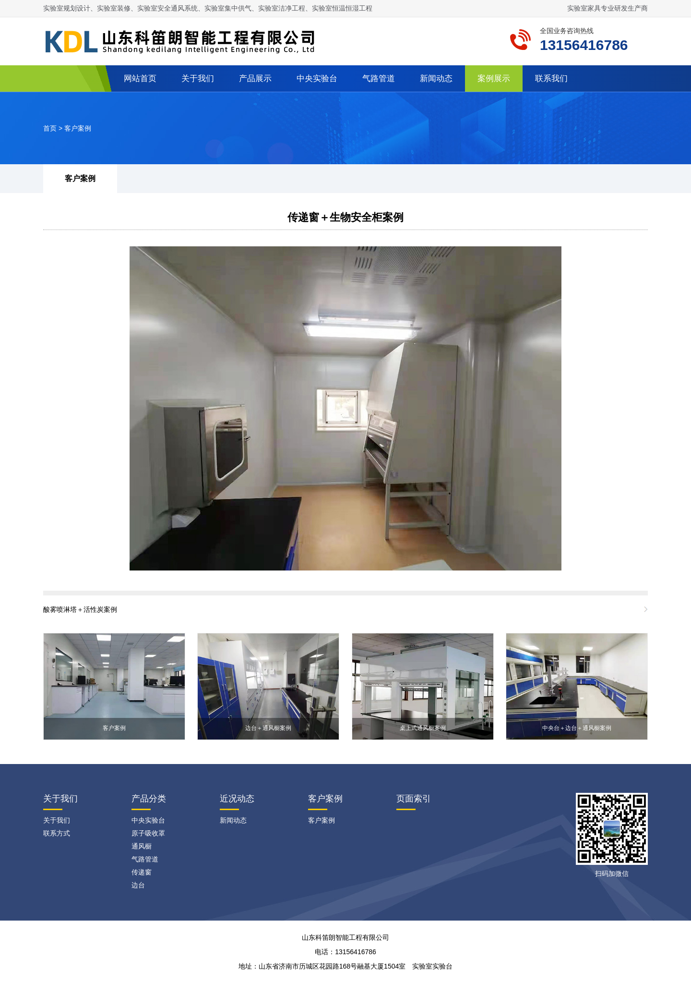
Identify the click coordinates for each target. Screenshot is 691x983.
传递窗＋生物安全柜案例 (345, 217)
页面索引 (413, 798)
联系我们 (551, 78)
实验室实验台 (432, 966)
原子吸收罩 (148, 833)
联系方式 (56, 833)
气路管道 (378, 78)
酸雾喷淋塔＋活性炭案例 (80, 609)
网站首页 (140, 78)
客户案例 (77, 128)
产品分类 (148, 798)
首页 (50, 128)
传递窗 (141, 872)
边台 (138, 885)
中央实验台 (317, 78)
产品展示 (255, 78)
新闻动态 (436, 78)
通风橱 (141, 846)
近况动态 (237, 798)
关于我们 (197, 78)
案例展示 (493, 78)
